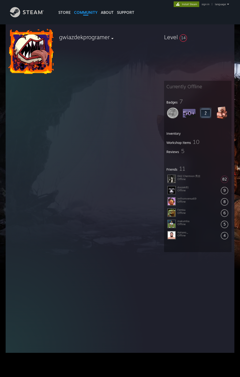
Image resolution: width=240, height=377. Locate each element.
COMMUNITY (86, 12)
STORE (64, 12)
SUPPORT (125, 12)
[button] (198, 37)
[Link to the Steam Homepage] (30, 16)
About (107, 12)
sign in (205, 4)
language (220, 4)
